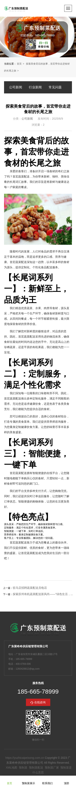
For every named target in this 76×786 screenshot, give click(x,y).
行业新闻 (35, 87)
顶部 (66, 780)
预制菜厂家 (52, 767)
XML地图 (11, 767)
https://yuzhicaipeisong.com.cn (24, 757)
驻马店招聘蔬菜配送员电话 (30, 587)
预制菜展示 (28, 780)
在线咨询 (40, 702)
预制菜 (23, 767)
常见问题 (55, 87)
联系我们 (47, 780)
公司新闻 (15, 87)
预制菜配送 (36, 767)
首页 (19, 63)
